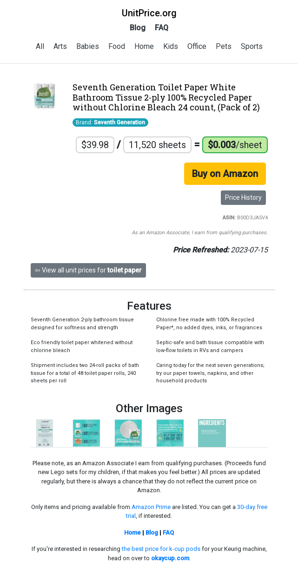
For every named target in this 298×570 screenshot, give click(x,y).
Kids (170, 46)
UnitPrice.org (149, 13)
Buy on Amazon (225, 173)
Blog (138, 27)
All (40, 46)
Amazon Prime (151, 506)
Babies (87, 46)
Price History (243, 197)
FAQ (161, 27)
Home (144, 46)
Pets (224, 46)
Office (196, 46)
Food (116, 46)
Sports (252, 46)
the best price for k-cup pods (161, 548)
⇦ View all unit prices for (88, 270)
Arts (60, 46)
